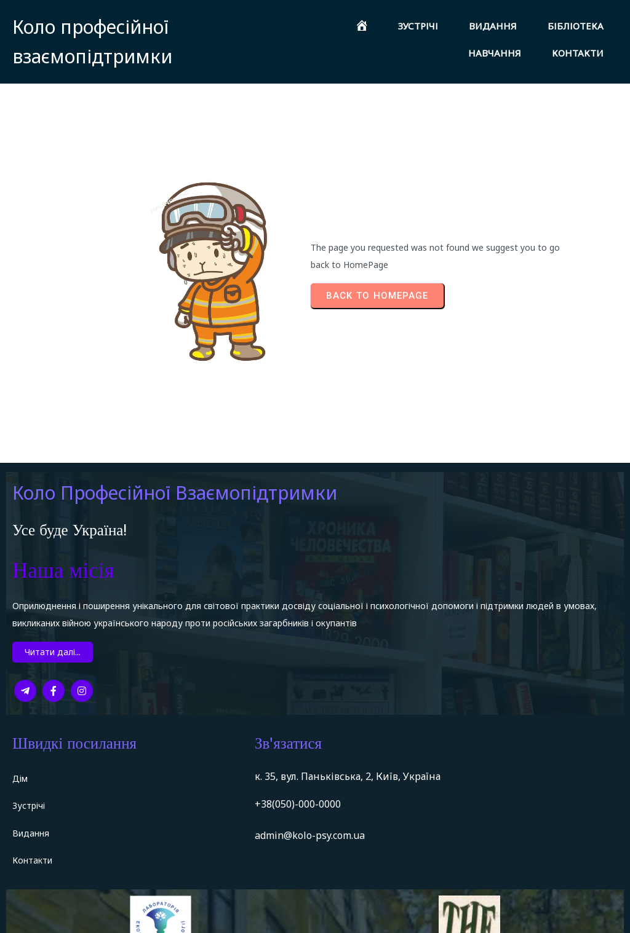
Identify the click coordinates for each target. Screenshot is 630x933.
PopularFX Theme (272, 916)
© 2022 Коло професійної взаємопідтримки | (118, 916)
